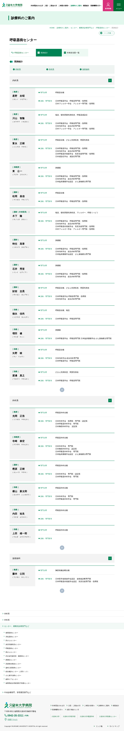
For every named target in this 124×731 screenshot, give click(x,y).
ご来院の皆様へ (63, 5)
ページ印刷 (107, 33)
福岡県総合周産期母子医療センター (18, 683)
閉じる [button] (62, 390)
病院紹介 (86, 5)
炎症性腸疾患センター (13, 644)
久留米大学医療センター (108, 716)
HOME (52, 28)
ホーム (28, 5)
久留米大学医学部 (69, 716)
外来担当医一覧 (73, 53)
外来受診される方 (37, 5)
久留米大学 (55, 716)
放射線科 (85, 69)
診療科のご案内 (76, 5)
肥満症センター (11, 660)
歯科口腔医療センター (13, 668)
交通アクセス (12, 719)
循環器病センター (12, 633)
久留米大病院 (12, 5)
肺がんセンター (11, 652)
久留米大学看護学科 (87, 716)
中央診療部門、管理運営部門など (17, 692)
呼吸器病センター (103, 28)
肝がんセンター (11, 640)
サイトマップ (114, 726)
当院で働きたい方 (73, 709)
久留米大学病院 (18, 705)
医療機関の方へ (96, 5)
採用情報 (108, 8)
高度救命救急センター (13, 664)
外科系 (51, 69)
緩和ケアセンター (12, 679)
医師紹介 (44, 53)
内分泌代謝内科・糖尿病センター (17, 656)
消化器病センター (12, 637)
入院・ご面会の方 (51, 5)
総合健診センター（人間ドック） (17, 671)
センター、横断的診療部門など (82, 28)
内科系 (18, 69)
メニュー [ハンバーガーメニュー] (119, 6)
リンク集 (99, 726)
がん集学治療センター (13, 675)
